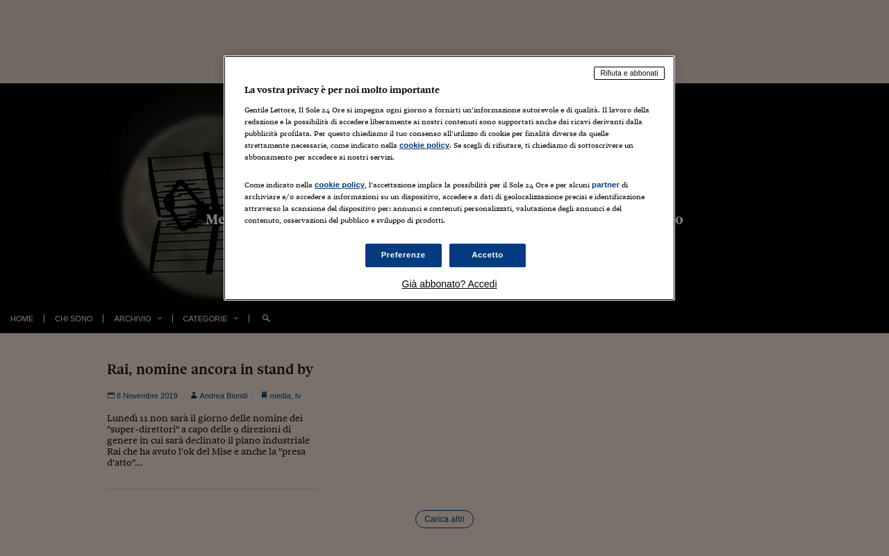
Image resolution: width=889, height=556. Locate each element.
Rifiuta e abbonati (629, 73)
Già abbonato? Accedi (449, 283)
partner (606, 184)
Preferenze (403, 255)
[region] (449, 178)
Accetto (488, 255)
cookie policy (424, 145)
